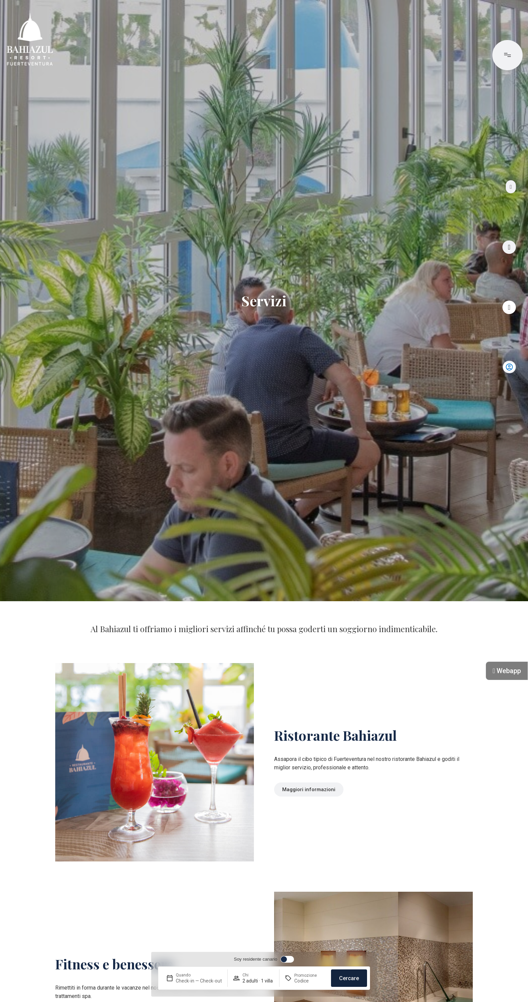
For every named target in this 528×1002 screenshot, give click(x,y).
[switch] (264, 959)
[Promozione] (310, 981)
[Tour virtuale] (509, 247)
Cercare (349, 978)
